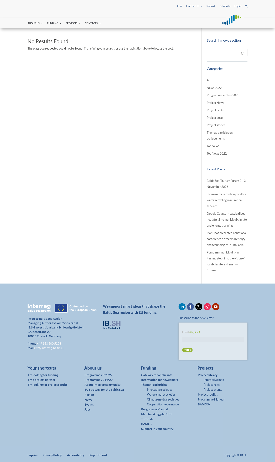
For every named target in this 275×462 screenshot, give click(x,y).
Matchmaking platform (156, 414)
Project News (215, 103)
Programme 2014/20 (99, 380)
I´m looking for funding (43, 375)
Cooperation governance (163, 404)
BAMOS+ (147, 424)
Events (89, 404)
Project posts (215, 117)
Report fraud (98, 455)
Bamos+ (210, 6)
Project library (207, 375)
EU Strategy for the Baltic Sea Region (104, 392)
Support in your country (157, 429)
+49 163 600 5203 (49, 343)
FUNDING (52, 23)
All (208, 80)
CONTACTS (91, 23)
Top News (213, 146)
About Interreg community (102, 384)
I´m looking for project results (47, 384)
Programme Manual (154, 409)
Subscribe (225, 6)
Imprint (33, 455)
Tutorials (147, 419)
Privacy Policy (52, 455)
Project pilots (215, 110)
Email (191, 332)
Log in (237, 6)
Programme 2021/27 (99, 375)
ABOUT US (34, 23)
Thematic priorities (154, 384)
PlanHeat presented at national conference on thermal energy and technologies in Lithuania (227, 239)
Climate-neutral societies (163, 399)
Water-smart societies (161, 394)
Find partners (194, 6)
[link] (48, 369)
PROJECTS (72, 23)
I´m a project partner (41, 380)
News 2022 (214, 88)
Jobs (179, 6)
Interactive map (214, 380)
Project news (212, 384)
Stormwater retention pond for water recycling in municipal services (226, 200)
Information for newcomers (159, 380)
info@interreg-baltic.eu (49, 348)
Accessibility (75, 455)
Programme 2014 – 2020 (223, 95)
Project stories (216, 125)
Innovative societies (159, 389)
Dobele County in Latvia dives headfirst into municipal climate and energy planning (227, 219)
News (88, 399)
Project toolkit (208, 394)
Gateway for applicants (156, 375)
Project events (213, 389)
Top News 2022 (217, 153)
